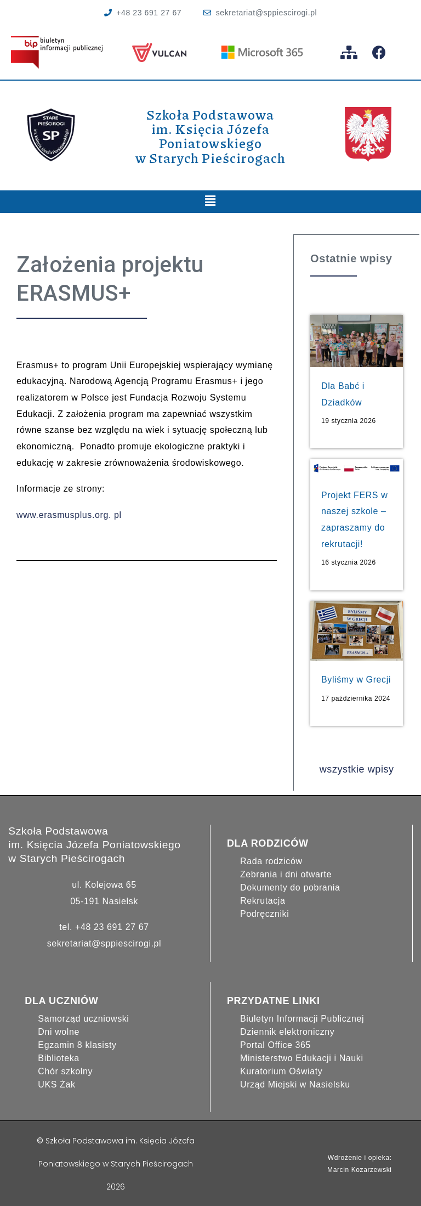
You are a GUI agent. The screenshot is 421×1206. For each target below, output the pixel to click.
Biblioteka (58, 1057)
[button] (210, 201)
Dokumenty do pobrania (290, 887)
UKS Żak (56, 1084)
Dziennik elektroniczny (287, 1031)
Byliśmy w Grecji (356, 679)
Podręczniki (264, 913)
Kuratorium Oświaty (281, 1070)
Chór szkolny (65, 1070)
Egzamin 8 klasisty (77, 1044)
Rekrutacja (262, 900)
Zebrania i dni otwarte (286, 873)
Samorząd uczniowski (83, 1018)
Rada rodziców (271, 860)
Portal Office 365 (275, 1044)
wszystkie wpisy (357, 768)
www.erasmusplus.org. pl (69, 515)
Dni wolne (58, 1031)
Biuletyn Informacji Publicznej (302, 1018)
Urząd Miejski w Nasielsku (295, 1084)
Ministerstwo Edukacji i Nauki (301, 1057)
